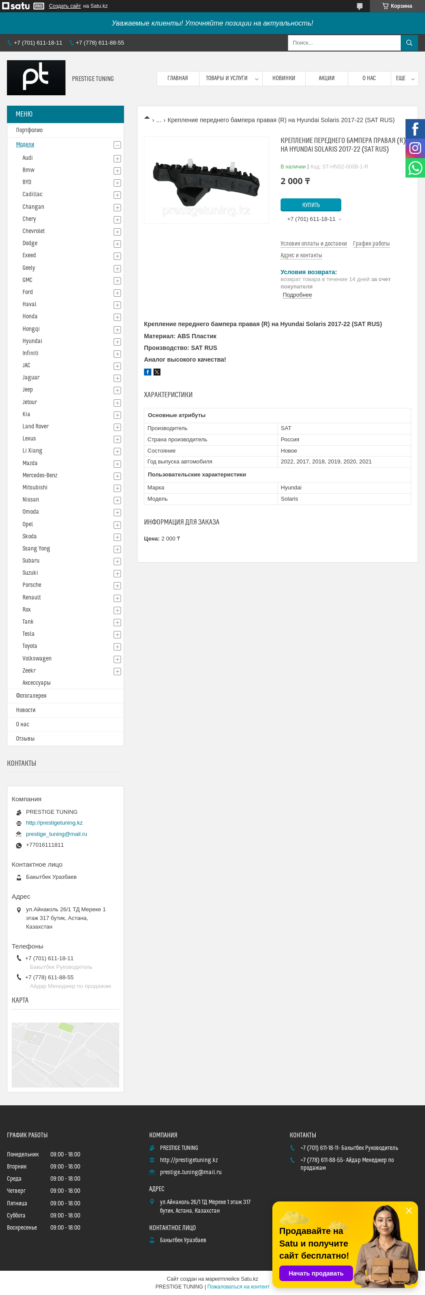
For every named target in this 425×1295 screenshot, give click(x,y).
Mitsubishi (35, 487)
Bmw (28, 170)
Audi (28, 158)
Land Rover (36, 426)
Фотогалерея (31, 696)
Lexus (29, 438)
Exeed (29, 255)
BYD (27, 182)
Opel (28, 524)
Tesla (29, 634)
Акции (327, 78)
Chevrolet (34, 231)
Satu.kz (249, 1279)
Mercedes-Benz (40, 475)
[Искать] (409, 43)
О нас (369, 78)
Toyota (30, 646)
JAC (26, 365)
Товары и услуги (227, 78)
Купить (311, 205)
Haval (29, 304)
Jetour (30, 402)
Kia (26, 414)
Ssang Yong (36, 548)
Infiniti (31, 353)
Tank (28, 621)
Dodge (30, 243)
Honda (30, 316)
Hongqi (31, 329)
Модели (25, 144)
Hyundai (32, 341)
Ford (28, 292)
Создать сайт (65, 6)
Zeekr (29, 670)
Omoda (31, 511)
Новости (26, 710)
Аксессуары (37, 683)
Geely (29, 268)
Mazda (30, 463)
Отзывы (25, 738)
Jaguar (31, 377)
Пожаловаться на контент (238, 1287)
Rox (27, 609)
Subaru (31, 560)
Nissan (31, 499)
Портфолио (29, 130)
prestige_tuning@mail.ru (56, 834)
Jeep (28, 389)
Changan (33, 207)
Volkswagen (37, 658)
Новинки (283, 78)
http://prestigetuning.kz (54, 822)
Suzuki (30, 573)
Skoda (30, 536)
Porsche (32, 585)
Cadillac (32, 194)
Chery (29, 219)
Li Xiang (32, 450)
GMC (28, 280)
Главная (177, 78)
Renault (32, 597)
